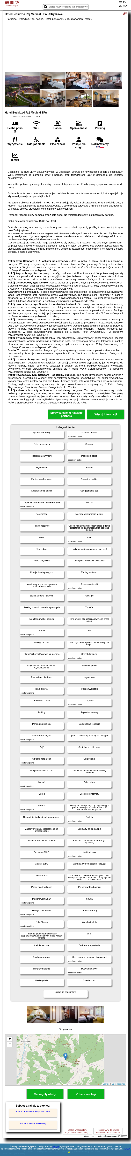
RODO (126, 1149)
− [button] (10, 1044)
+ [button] (10, 1039)
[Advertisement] (65, 46)
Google (55, 1146)
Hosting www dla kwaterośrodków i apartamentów (108, 1131)
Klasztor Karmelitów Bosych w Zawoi (33, 1111)
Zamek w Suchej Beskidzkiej (33, 1123)
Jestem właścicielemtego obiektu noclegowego (77, 1131)
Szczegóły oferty (45, 1094)
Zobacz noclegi (86, 1094)
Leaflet (105, 1084)
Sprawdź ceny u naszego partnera (66, 414)
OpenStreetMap (118, 1084)
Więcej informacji (105, 414)
